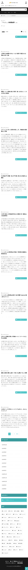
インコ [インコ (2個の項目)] (18, 527)
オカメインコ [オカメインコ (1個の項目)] (12, 533)
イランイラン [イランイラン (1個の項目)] (5, 527)
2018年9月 (4, 485)
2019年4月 (4, 463)
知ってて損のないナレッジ (10, 5)
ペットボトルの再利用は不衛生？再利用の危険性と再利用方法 (14, 252)
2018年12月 (4, 474)
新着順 (3, 31)
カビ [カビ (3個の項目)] (11, 549)
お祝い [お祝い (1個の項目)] (22, 540)
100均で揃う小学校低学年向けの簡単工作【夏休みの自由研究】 (14, 214)
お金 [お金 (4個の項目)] (16, 543)
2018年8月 (4, 488)
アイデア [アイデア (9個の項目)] (9, 514)
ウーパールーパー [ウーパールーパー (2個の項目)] (6, 530)
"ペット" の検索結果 (11, 15)
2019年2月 (4, 470)
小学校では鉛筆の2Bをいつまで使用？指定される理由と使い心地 (13, 54)
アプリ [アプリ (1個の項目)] (4, 520)
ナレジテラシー (17, 566)
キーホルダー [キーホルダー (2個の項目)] (5, 553)
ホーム (7, 561)
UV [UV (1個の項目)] (3, 514)
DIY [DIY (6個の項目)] (23, 511)
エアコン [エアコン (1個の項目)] (5, 533)
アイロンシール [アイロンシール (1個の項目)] (13, 517)
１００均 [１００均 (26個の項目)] (5, 511)
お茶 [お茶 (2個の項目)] (4, 543)
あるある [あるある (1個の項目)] (17, 520)
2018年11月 (4, 477)
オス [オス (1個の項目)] (4, 536)
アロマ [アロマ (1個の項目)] (19, 524)
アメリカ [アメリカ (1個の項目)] (10, 520)
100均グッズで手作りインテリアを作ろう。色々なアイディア (14, 410)
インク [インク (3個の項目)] (13, 527)
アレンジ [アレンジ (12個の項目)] (13, 524)
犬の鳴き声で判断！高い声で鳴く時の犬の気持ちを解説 (14, 176)
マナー (12, 12)
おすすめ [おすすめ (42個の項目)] (10, 536)
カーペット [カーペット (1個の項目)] (5, 546)
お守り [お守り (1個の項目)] (11, 540)
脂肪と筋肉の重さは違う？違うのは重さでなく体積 (14, 372)
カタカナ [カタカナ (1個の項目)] (19, 546)
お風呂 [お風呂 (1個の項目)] (21, 543)
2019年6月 (4, 459)
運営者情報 (20, 563)
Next (17, 433)
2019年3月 (4, 466)
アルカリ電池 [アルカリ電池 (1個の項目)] (5, 524)
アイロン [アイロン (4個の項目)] (5, 517)
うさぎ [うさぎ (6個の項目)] (14, 530)
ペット (2, 12)
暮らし (6, 12)
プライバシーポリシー (10, 563)
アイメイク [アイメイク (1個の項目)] (23, 514)
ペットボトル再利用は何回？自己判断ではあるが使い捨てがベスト (14, 295)
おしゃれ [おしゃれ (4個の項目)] (20, 533)
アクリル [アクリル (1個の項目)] (21, 517)
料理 (15, 12)
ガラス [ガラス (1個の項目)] (22, 549)
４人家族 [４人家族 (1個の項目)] (17, 511)
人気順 (6, 31)
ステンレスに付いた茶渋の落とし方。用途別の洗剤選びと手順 (14, 130)
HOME (2, 5)
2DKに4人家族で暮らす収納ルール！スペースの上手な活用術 (13, 337)
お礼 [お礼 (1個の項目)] (16, 540)
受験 (9, 12)
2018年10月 (4, 481)
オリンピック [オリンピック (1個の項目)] (17, 536)
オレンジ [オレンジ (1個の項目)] (5, 540)
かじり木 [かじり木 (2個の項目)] (12, 546)
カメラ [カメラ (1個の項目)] (16, 549)
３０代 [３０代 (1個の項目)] (11, 511)
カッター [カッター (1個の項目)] (5, 549)
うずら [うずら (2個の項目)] (20, 530)
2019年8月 (4, 452)
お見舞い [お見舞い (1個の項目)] (10, 543)
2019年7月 (4, 455)
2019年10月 (4, 444)
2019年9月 (4, 448)
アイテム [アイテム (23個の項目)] (16, 514)
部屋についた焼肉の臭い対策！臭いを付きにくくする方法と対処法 (14, 92)
